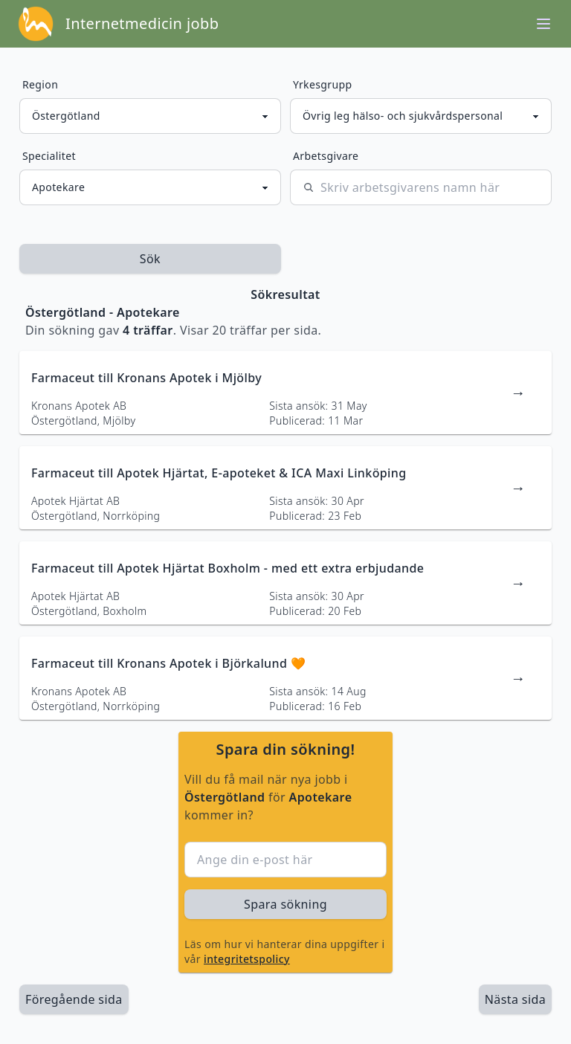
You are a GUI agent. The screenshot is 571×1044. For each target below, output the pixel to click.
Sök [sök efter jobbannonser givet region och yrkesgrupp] (150, 259)
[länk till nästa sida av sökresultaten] (515, 999)
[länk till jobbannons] (285, 392)
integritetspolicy (247, 959)
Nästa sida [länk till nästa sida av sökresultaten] (515, 999)
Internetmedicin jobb (142, 23)
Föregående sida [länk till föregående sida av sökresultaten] (74, 999)
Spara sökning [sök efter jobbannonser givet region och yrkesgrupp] (285, 904)
